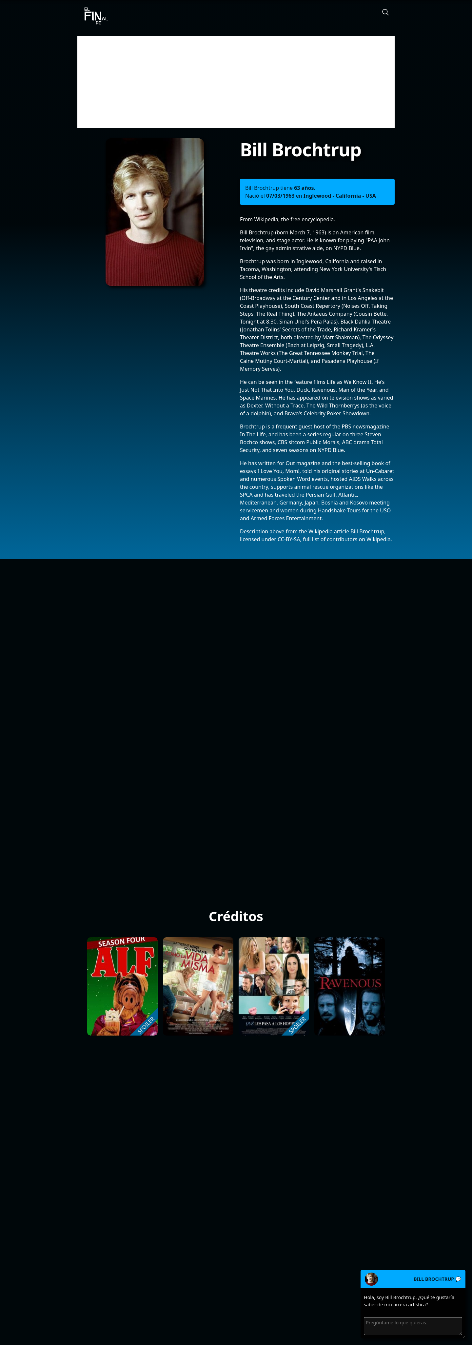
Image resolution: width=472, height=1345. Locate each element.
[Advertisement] (236, 82)
